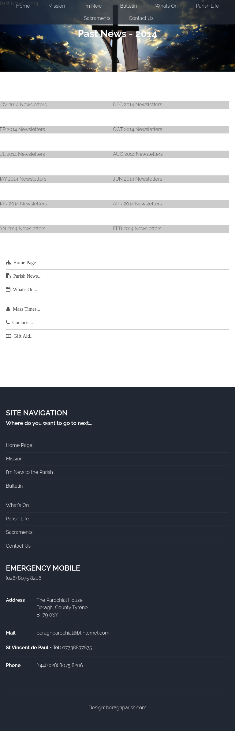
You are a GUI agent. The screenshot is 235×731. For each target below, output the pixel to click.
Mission (14, 459)
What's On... (25, 289)
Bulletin (14, 486)
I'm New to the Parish (29, 472)
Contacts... (22, 322)
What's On (17, 505)
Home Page (24, 262)
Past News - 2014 (117, 33)
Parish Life (17, 519)
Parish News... (27, 276)
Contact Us (141, 18)
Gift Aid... (23, 336)
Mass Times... (26, 309)
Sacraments (97, 18)
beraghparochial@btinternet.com (72, 633)
